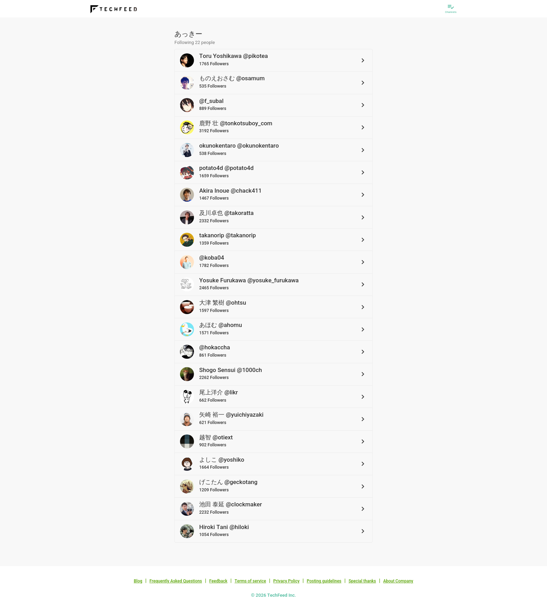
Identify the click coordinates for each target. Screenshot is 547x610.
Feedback (218, 581)
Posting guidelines (324, 581)
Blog (138, 581)
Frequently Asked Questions (175, 581)
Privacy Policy (286, 581)
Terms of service (250, 581)
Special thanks (362, 581)
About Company (398, 581)
